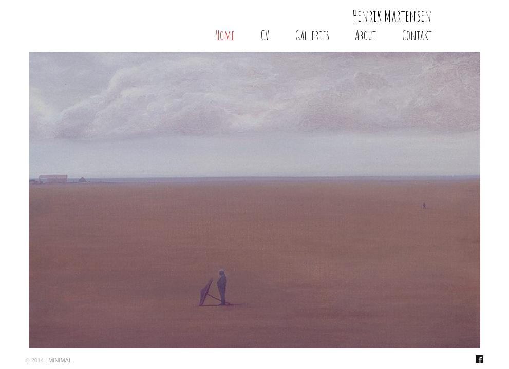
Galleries (312, 35)
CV (264, 35)
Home (225, 35)
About (365, 35)
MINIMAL (60, 360)
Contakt (417, 35)
